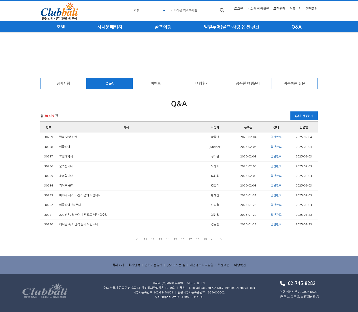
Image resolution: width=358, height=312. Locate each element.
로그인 (238, 8)
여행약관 (240, 265)
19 (205, 239)
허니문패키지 (109, 27)
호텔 (60, 27)
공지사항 (63, 83)
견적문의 (312, 8)
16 (183, 239)
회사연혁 (134, 265)
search (222, 10)
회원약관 (224, 265)
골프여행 (163, 27)
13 (160, 239)
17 (190, 239)
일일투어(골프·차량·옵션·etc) (231, 27)
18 (198, 239)
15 (175, 239)
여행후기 (202, 83)
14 (168, 239)
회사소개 (118, 265)
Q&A (297, 27)
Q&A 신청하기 (304, 116)
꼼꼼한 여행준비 (248, 83)
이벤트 (156, 83)
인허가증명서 (153, 265)
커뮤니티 (296, 8)
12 (153, 239)
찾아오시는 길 (176, 265)
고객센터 (279, 8)
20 (212, 239)
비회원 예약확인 (258, 8)
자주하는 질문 (294, 83)
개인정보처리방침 (201, 265)
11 (145, 239)
